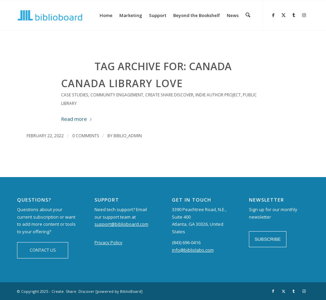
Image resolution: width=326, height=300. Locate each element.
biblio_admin (128, 136)
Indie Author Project (218, 95)
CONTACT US (43, 250)
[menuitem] (106, 15)
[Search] (248, 15)
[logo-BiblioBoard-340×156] (50, 15)
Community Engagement (116, 95)
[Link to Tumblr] (293, 15)
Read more (76, 118)
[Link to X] (283, 15)
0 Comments (85, 136)
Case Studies (74, 95)
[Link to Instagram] (304, 15)
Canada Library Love (122, 83)
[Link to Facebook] (273, 15)
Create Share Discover (169, 95)
